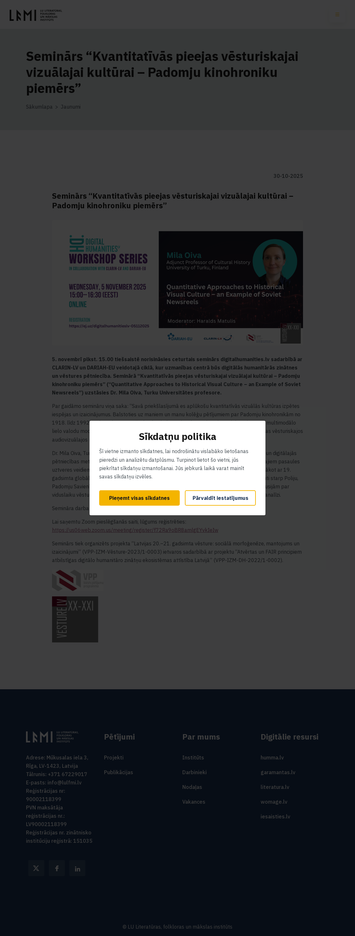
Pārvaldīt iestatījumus (220, 498)
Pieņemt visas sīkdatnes (139, 498)
